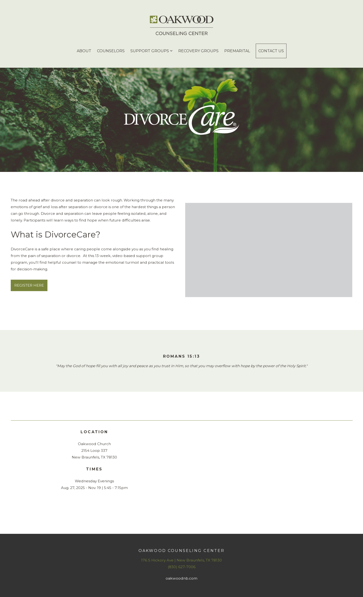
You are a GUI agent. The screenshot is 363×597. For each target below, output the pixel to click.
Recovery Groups (198, 51)
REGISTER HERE (29, 285)
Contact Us (271, 51)
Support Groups (151, 51)
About (84, 51)
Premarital (237, 51)
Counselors (111, 51)
